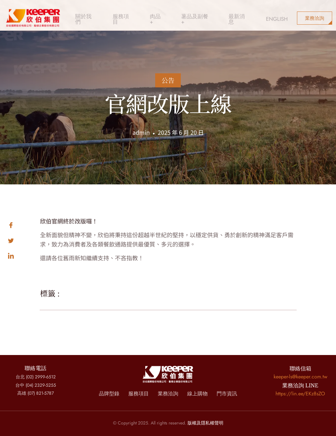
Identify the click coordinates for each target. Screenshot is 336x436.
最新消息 (220, 14)
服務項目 (116, 14)
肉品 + (146, 14)
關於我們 (83, 14)
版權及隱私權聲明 (205, 423)
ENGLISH (253, 14)
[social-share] (24, 224)
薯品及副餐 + (182, 14)
